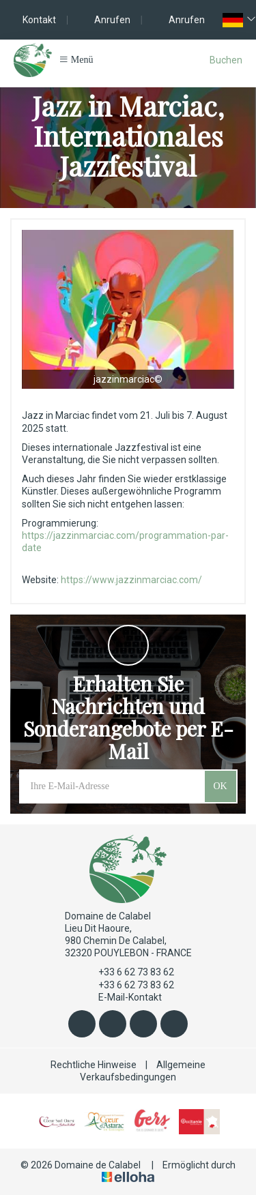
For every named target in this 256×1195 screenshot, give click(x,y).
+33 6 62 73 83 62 (128, 973)
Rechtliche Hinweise (94, 1064)
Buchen (226, 60)
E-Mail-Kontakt (122, 997)
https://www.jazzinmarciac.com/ (131, 579)
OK (220, 786)
